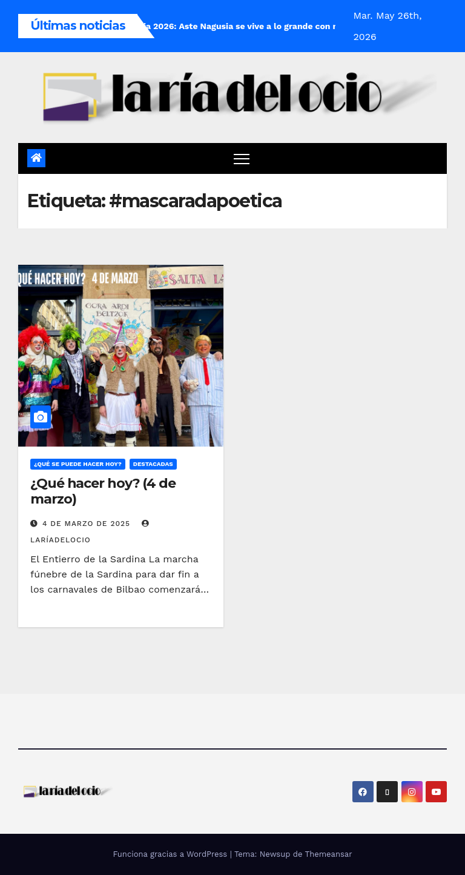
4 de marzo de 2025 (87, 523)
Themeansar (328, 854)
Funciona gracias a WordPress (171, 854)
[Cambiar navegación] (242, 158)
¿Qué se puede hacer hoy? (78, 464)
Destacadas (153, 464)
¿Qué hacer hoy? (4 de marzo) (103, 491)
